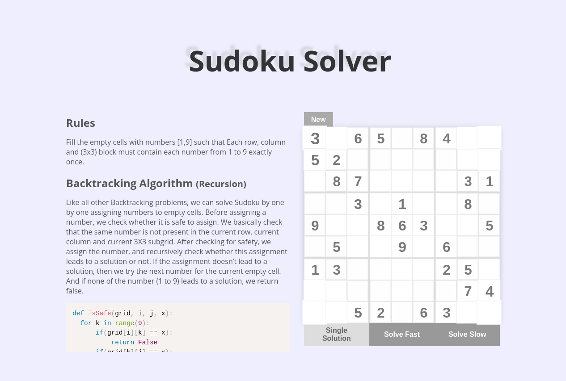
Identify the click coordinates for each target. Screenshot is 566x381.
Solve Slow (467, 334)
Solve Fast (402, 334)
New (318, 119)
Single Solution (336, 334)
